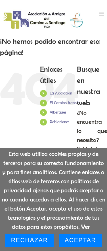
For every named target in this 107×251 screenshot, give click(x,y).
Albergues (58, 112)
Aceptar (80, 240)
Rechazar (29, 240)
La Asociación (61, 93)
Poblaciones (59, 122)
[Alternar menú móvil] (102, 14)
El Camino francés (64, 102)
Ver (85, 226)
